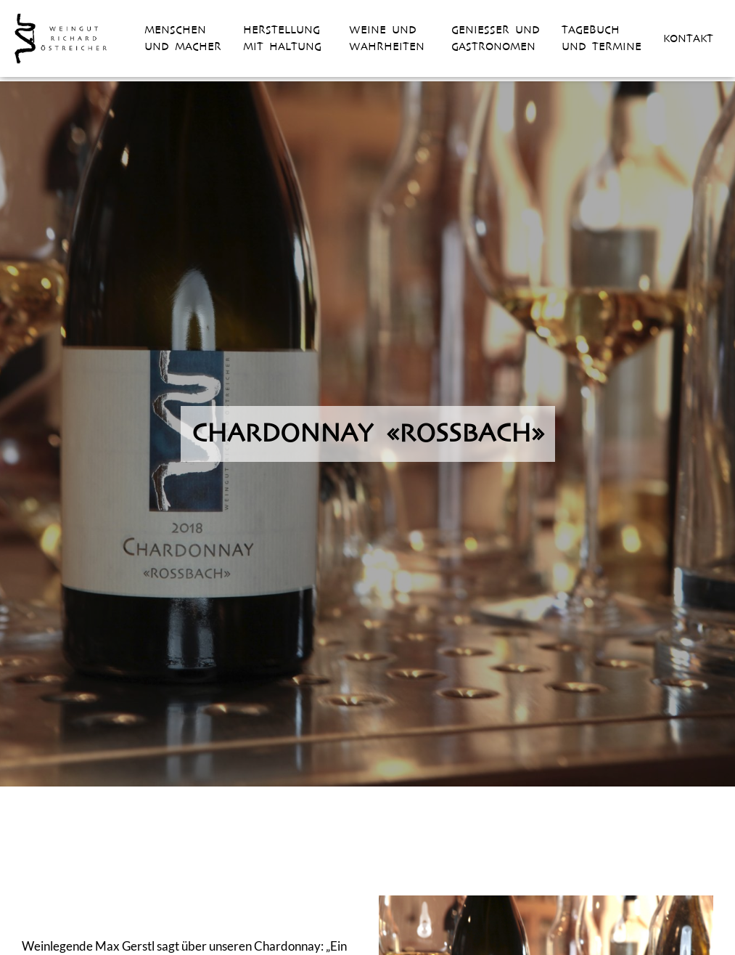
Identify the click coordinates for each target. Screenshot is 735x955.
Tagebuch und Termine (601, 38)
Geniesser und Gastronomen (495, 38)
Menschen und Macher (182, 38)
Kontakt (688, 38)
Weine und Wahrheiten (386, 38)
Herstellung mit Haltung (282, 38)
